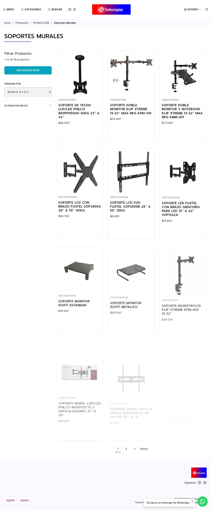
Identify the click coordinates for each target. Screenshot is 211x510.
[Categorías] (31, 9)
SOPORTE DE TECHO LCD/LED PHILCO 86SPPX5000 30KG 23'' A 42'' (79, 111)
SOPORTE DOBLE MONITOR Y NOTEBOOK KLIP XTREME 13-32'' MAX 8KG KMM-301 (182, 111)
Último (144, 448)
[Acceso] (192, 9)
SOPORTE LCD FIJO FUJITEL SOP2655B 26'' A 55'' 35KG (130, 226)
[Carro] (206, 9)
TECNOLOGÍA (41, 23)
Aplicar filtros (27, 70)
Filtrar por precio (28, 105)
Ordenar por (12, 83)
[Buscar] (55, 9)
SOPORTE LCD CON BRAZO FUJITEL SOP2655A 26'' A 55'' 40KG (79, 221)
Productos (21, 23)
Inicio (7, 23)
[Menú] (8, 9)
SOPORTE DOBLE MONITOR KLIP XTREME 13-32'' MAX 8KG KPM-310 (130, 109)
